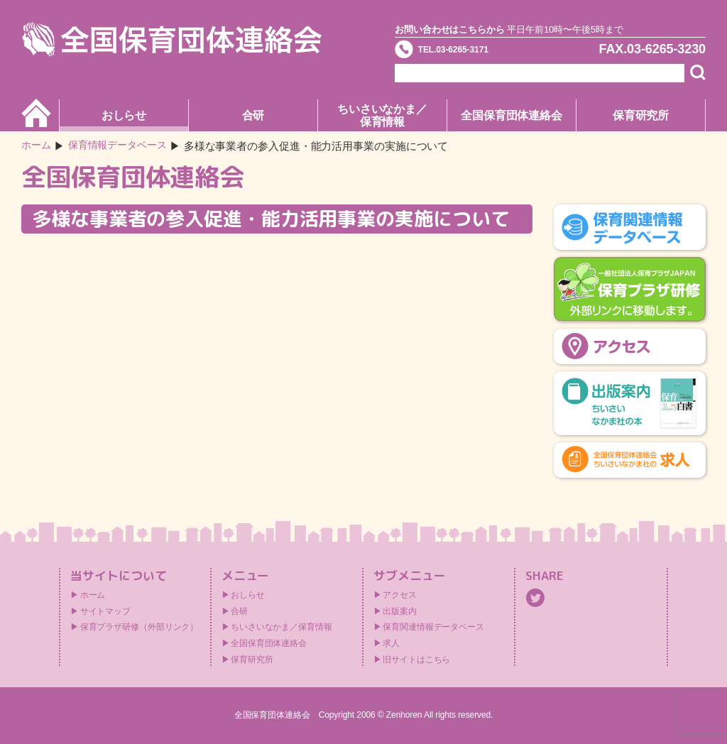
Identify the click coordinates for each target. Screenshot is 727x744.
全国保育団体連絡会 (511, 115)
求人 (391, 643)
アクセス (400, 595)
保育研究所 (641, 115)
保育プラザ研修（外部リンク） (139, 627)
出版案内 (400, 611)
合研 (253, 115)
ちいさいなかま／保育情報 (382, 115)
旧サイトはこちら (416, 659)
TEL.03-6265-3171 (475, 52)
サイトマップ (105, 611)
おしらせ (124, 115)
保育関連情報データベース (433, 627)
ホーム (37, 146)
